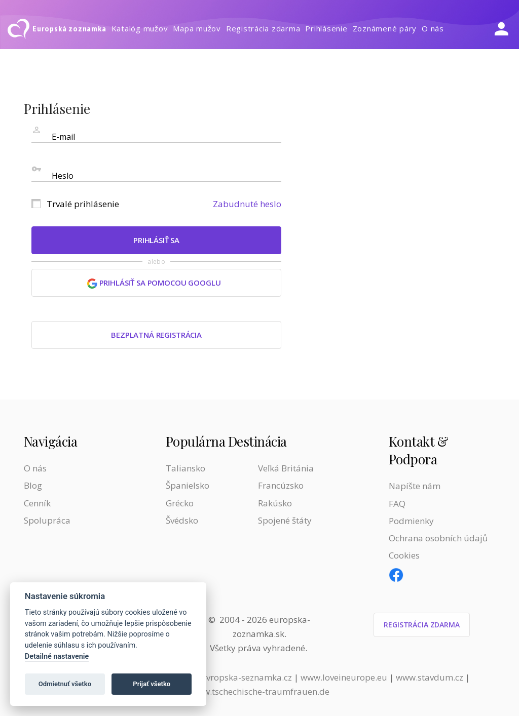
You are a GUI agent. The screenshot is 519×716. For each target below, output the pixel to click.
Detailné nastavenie (57, 656)
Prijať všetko (151, 684)
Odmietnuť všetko (65, 684)
